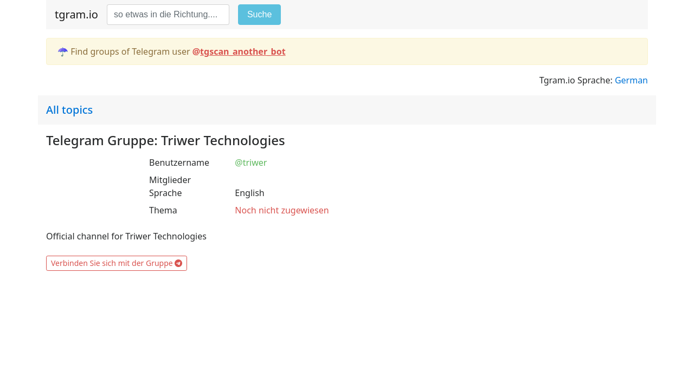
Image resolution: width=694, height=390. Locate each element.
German (631, 80)
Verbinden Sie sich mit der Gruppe (116, 263)
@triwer (251, 162)
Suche (259, 14)
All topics (69, 109)
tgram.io (76, 14)
